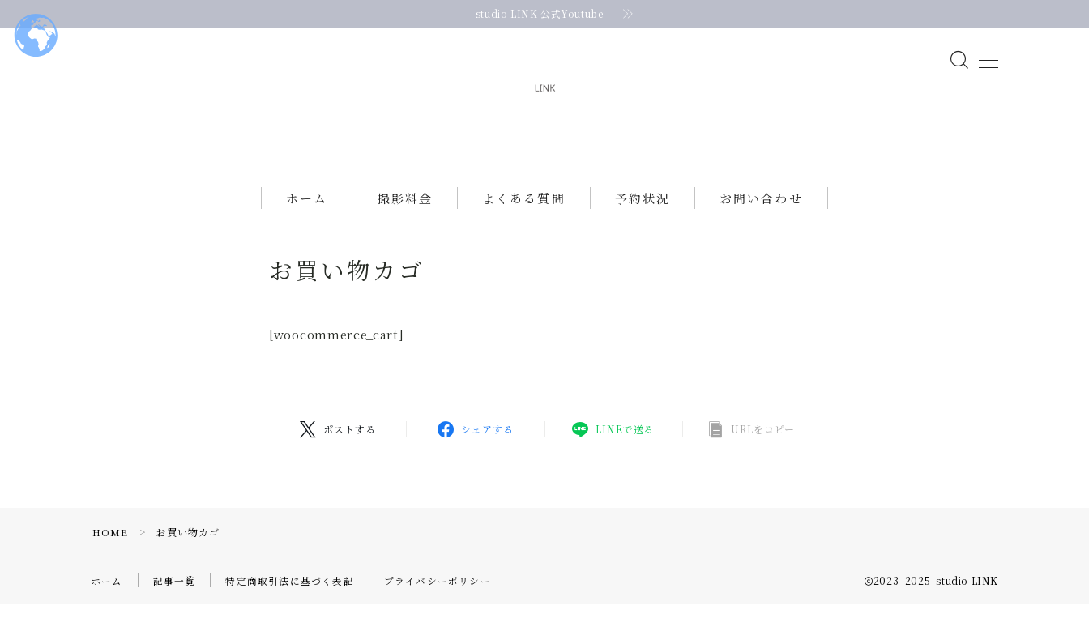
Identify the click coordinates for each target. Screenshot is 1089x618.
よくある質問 (524, 212)
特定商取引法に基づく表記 (289, 594)
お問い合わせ (761, 212)
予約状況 (642, 212)
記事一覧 (174, 594)
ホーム (306, 212)
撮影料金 (405, 212)
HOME (110, 545)
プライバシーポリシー (437, 594)
